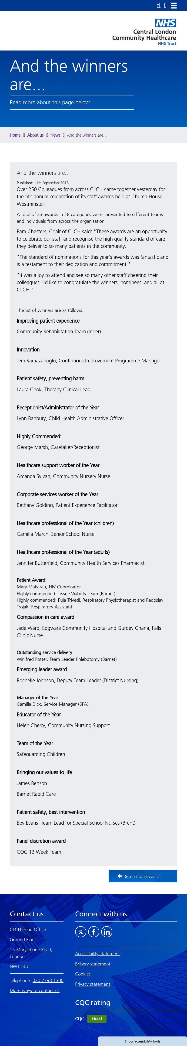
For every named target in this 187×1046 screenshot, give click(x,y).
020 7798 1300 (48, 980)
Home (15, 135)
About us (35, 135)
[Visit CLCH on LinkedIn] (107, 932)
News (55, 135)
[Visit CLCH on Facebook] (94, 932)
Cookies (83, 974)
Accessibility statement (97, 953)
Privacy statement (92, 984)
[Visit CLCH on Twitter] (81, 932)
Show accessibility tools (142, 1041)
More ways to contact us (35, 990)
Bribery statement (92, 964)
